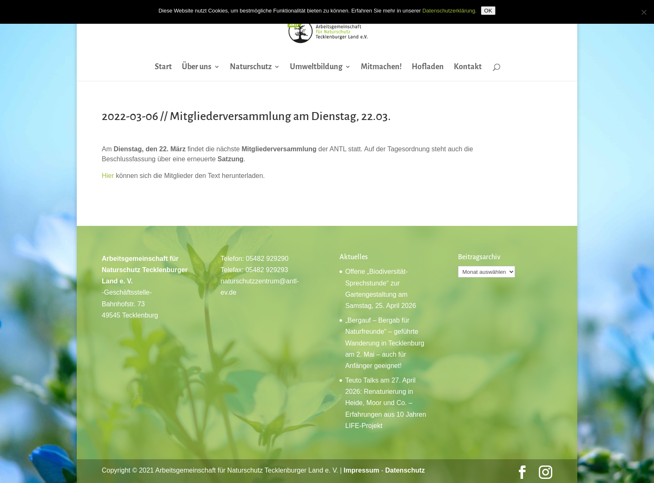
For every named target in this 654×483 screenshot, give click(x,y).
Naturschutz (251, 67)
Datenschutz (405, 470)
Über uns (196, 67)
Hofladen (428, 67)
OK (488, 11)
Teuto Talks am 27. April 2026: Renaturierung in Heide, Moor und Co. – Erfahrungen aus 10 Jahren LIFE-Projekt (385, 403)
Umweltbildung (316, 67)
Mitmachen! (381, 67)
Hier (108, 175)
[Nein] (643, 12)
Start (163, 67)
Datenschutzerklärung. (450, 11)
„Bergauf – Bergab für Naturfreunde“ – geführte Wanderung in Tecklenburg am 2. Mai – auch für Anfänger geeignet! (384, 343)
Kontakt (468, 67)
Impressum (361, 470)
